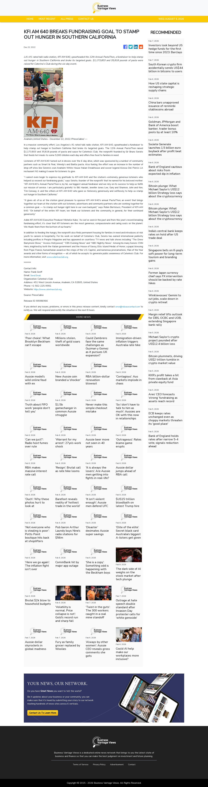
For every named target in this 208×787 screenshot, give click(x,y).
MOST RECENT (47, 19)
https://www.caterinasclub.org (49, 289)
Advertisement (118, 764)
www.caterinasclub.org (58, 257)
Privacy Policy (99, 764)
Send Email (36, 275)
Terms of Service (78, 764)
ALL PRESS (67, 19)
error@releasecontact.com (126, 306)
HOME (29, 19)
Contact (134, 764)
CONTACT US (85, 19)
